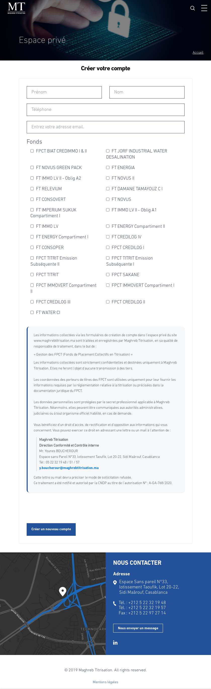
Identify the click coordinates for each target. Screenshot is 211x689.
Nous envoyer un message (138, 628)
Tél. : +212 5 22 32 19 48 (142, 603)
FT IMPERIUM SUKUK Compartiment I (53, 213)
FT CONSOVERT (48, 199)
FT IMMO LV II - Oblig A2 (55, 178)
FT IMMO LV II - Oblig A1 (131, 210)
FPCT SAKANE (122, 275)
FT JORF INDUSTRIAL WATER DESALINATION (136, 154)
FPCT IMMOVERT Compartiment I (140, 285)
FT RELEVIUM (46, 189)
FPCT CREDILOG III (50, 302)
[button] (204, 8)
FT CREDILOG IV (123, 237)
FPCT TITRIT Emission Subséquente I (129, 261)
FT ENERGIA (120, 168)
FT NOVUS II (120, 178)
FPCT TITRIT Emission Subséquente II (53, 261)
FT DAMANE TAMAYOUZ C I (134, 189)
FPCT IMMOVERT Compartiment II (63, 288)
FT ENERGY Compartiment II (135, 226)
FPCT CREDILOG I (125, 247)
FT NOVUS (118, 199)
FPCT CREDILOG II (125, 302)
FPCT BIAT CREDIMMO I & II (58, 151)
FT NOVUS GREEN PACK (56, 168)
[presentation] (65, 508)
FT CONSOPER (47, 247)
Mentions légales (105, 682)
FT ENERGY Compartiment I (59, 237)
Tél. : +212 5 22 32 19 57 (142, 608)
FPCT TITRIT (44, 275)
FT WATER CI (45, 312)
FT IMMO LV (44, 226)
